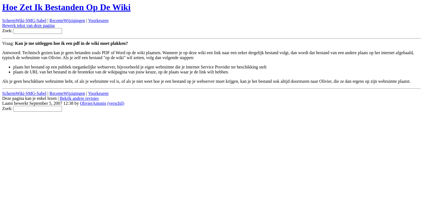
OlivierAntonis (93, 103)
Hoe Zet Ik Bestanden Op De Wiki (66, 7)
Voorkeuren (98, 20)
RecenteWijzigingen (67, 20)
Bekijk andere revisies (79, 98)
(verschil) (116, 103)
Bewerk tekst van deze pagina (28, 25)
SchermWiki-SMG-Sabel (24, 20)
